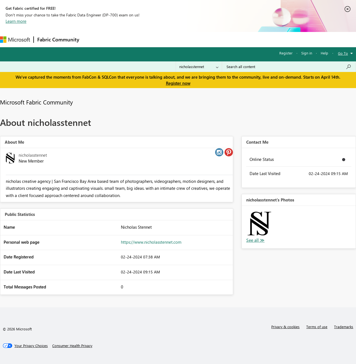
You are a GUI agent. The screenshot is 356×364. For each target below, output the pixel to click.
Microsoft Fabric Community (36, 102)
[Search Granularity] (199, 66)
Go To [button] (343, 53)
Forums (92, 39)
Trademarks (343, 326)
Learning (210, 39)
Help (324, 53)
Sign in (306, 53)
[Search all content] (289, 66)
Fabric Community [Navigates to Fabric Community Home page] (58, 39)
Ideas (139, 39)
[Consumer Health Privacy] (72, 346)
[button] (259, 223)
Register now (178, 83)
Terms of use (316, 326)
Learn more (16, 21)
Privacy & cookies (285, 326)
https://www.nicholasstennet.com (151, 242)
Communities (163, 39)
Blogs (188, 39)
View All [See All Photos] (255, 240)
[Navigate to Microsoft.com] (15, 39)
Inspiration (116, 39)
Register (286, 53)
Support (233, 39)
